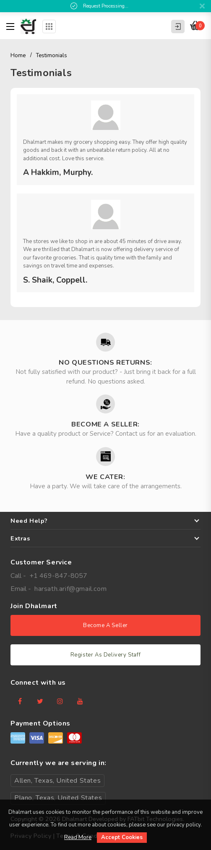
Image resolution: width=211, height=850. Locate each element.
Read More (77, 837)
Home (18, 55)
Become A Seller (105, 625)
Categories (49, 26)
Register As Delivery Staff (105, 655)
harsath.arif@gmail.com (70, 588)
